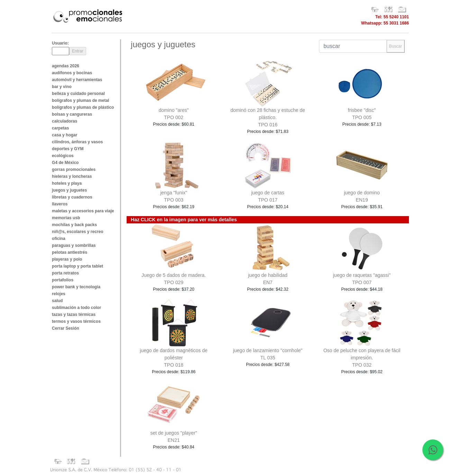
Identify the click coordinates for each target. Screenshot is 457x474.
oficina (58, 238)
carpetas (60, 128)
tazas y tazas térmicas (73, 314)
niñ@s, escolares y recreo (77, 231)
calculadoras (64, 121)
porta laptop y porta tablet (77, 266)
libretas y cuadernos (72, 197)
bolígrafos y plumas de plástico (83, 107)
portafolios (62, 280)
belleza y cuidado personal (78, 93)
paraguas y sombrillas (74, 245)
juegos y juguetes (69, 190)
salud (57, 300)
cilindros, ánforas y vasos (77, 141)
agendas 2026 (65, 66)
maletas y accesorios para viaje (83, 211)
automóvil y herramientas (77, 79)
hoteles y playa (67, 183)
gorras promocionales (73, 169)
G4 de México (65, 162)
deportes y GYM (67, 148)
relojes (58, 293)
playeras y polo (67, 259)
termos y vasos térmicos (76, 321)
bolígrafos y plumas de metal (80, 100)
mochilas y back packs (74, 224)
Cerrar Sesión (65, 328)
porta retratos (65, 273)
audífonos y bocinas (72, 72)
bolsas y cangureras (72, 114)
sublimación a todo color (76, 307)
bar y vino (62, 86)
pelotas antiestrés (69, 252)
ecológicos (63, 155)
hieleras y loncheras (72, 176)
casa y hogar (64, 135)
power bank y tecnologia (76, 286)
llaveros (59, 204)
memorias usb (66, 217)
